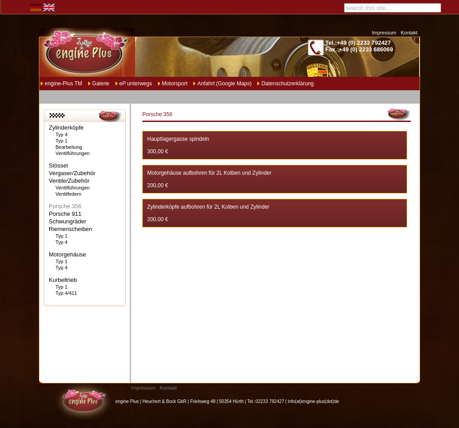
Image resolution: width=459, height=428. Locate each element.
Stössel (58, 165)
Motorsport (174, 83)
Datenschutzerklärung (287, 83)
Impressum (384, 32)
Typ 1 (61, 140)
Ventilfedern (68, 194)
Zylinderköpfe (66, 127)
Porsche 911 (65, 213)
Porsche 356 (65, 206)
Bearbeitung (68, 147)
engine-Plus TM (63, 83)
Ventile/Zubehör (69, 180)
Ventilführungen (72, 153)
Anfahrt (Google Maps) (224, 83)
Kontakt (409, 32)
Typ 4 (61, 134)
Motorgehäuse (67, 254)
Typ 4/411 (66, 293)
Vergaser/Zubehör (72, 173)
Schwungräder (67, 221)
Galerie (101, 83)
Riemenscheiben (70, 229)
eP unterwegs (135, 83)
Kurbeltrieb (63, 280)
